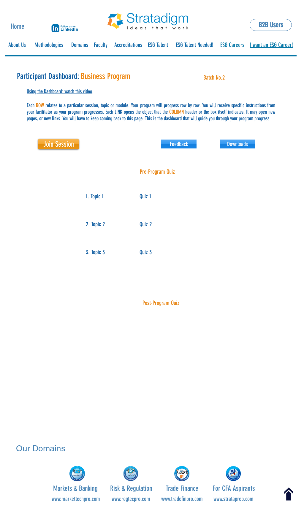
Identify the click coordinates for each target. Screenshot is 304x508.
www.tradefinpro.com (182, 498)
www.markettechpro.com (76, 498)
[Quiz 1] (153, 196)
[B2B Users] (271, 25)
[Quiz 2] (153, 224)
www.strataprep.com (233, 498)
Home (17, 26)
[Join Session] (58, 144)
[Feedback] (179, 144)
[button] (65, 28)
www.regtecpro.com (131, 498)
